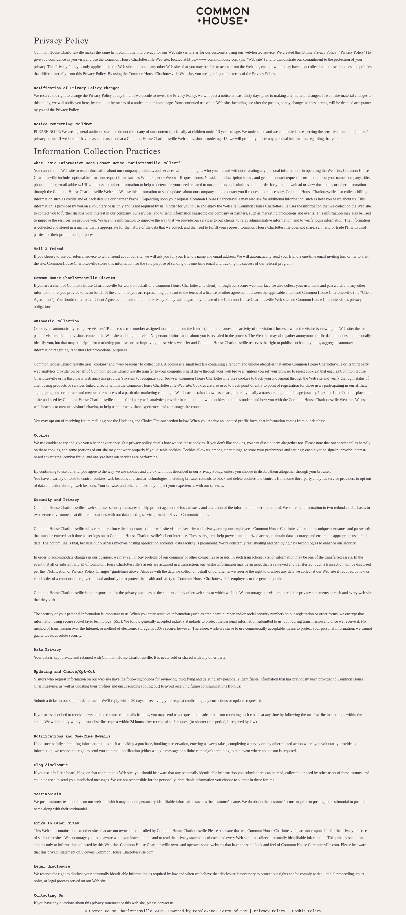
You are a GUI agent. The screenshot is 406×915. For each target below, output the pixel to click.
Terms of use (233, 911)
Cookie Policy (306, 911)
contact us (165, 903)
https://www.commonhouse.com (212, 59)
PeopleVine (204, 911)
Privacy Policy (269, 911)
